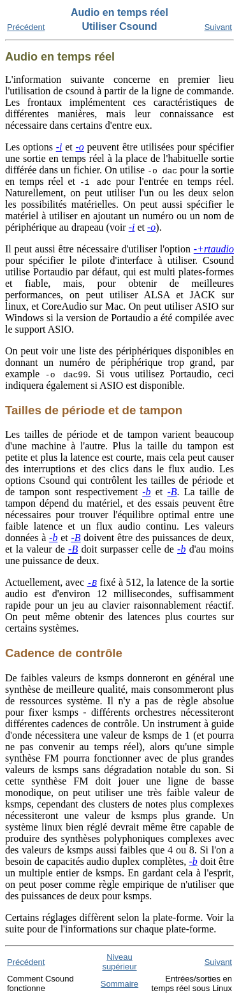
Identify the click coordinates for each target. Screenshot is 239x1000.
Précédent (26, 27)
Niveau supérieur (119, 961)
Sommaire (119, 984)
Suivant (218, 27)
